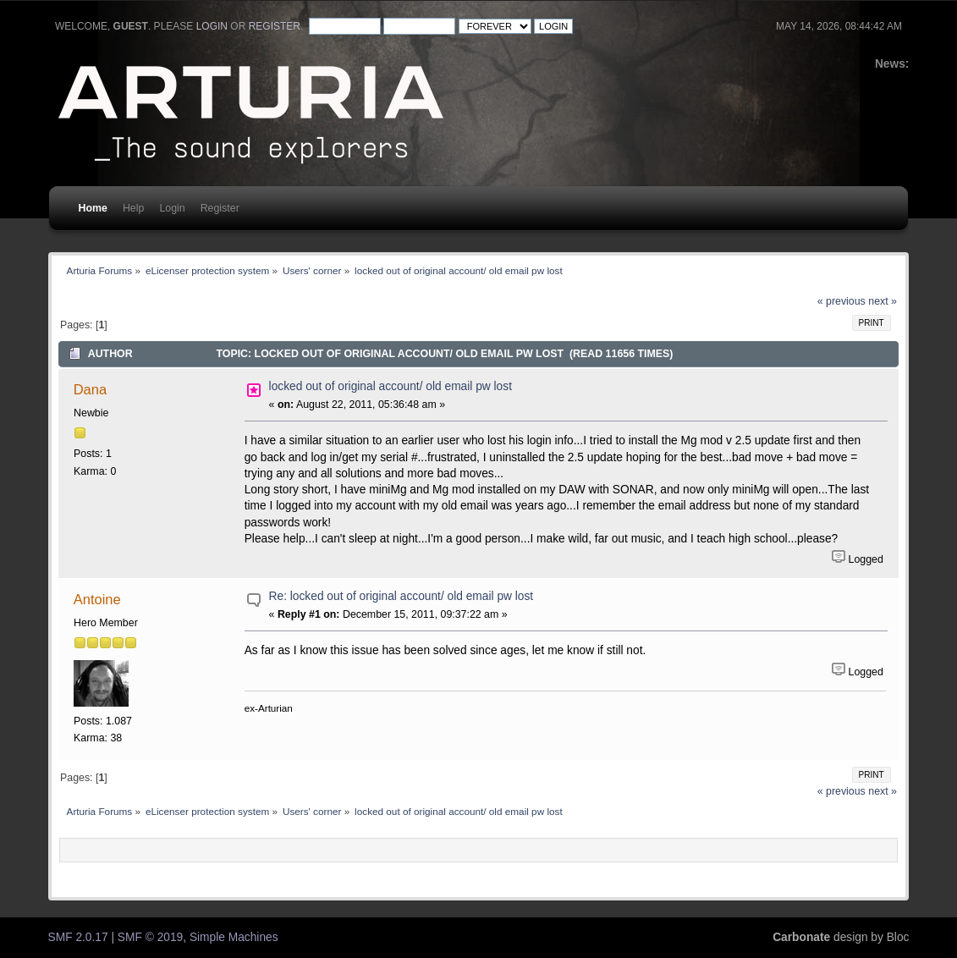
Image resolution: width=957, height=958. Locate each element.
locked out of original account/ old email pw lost (390, 386)
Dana (90, 389)
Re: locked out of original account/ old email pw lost (401, 596)
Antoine (97, 599)
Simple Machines (234, 937)
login (212, 26)
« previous (841, 301)
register (274, 26)
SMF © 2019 (150, 937)
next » (882, 301)
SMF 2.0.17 (78, 937)
